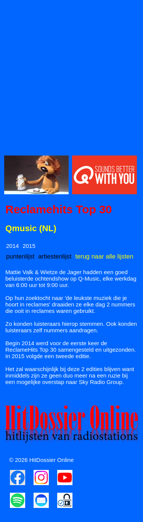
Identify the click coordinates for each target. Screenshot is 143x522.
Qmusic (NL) (30, 228)
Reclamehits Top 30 (58, 209)
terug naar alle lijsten (104, 256)
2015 (28, 246)
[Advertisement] (71, 75)
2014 (12, 246)
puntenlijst (20, 256)
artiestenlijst (54, 256)
